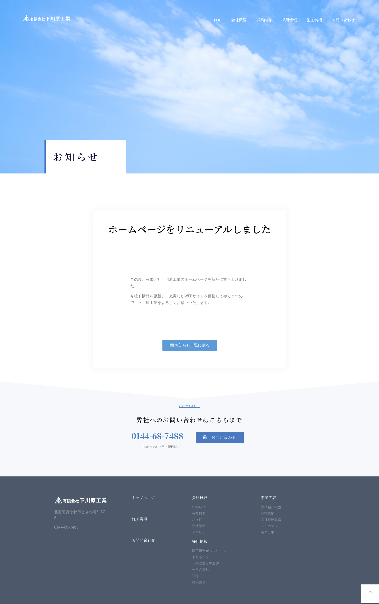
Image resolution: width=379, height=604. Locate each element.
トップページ (143, 497)
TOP (217, 20)
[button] (189, 345)
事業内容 (264, 20)
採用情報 (289, 20)
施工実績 (314, 20)
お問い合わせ (343, 20)
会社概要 (239, 20)
